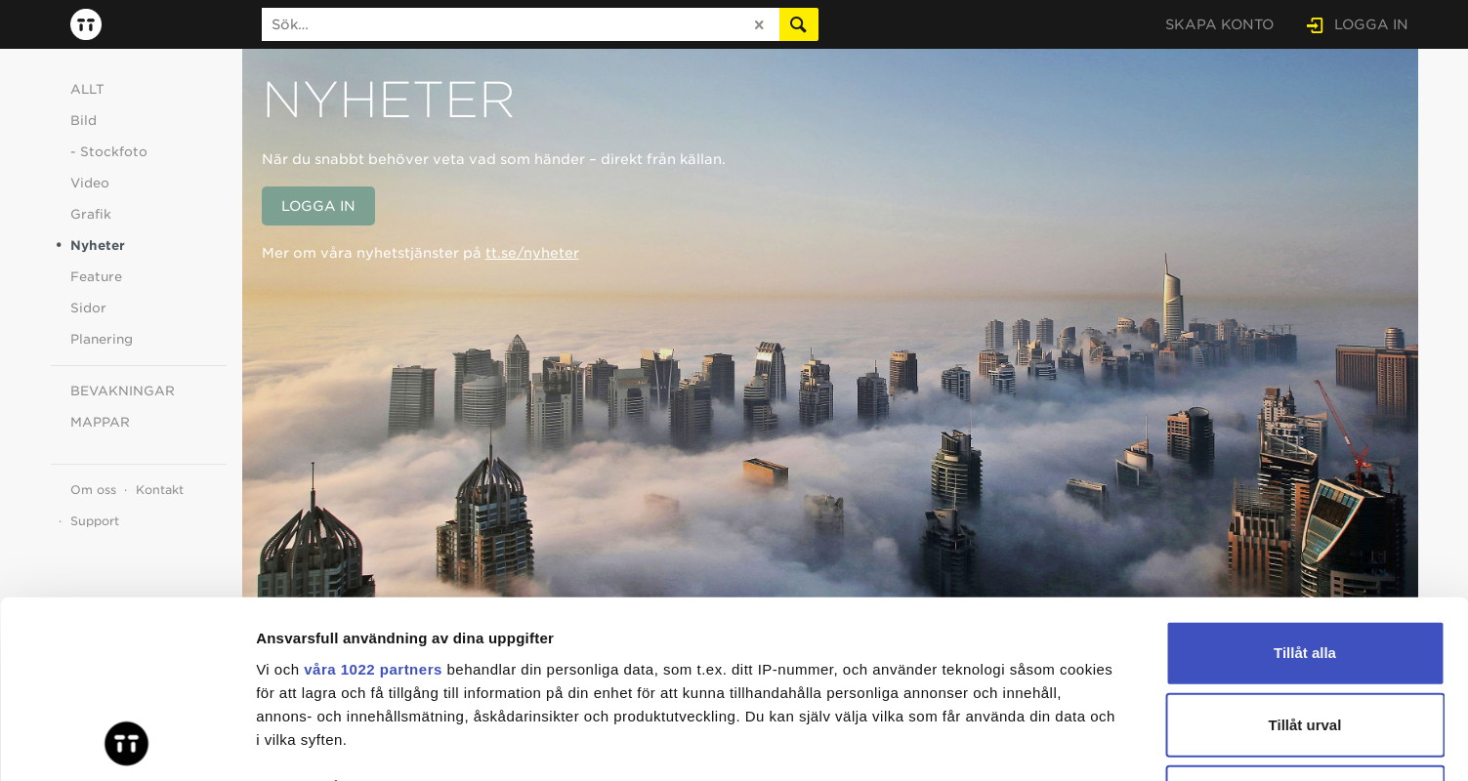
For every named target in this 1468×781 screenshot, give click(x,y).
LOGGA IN (1371, 24)
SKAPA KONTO (1219, 24)
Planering (101, 339)
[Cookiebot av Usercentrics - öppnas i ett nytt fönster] (126, 743)
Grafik (90, 214)
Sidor (88, 308)
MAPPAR (100, 422)
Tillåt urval (1305, 558)
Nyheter (97, 245)
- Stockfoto (108, 151)
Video (89, 183)
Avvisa (1304, 630)
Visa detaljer (1061, 742)
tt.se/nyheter (532, 253)
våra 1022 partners (373, 502)
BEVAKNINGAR (122, 391)
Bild (83, 120)
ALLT (87, 89)
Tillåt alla (1305, 486)
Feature (96, 276)
